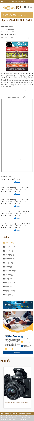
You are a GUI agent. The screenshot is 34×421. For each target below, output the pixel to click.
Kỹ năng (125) (8, 267)
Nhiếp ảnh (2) (9, 283)
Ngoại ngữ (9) (9, 291)
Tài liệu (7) (7, 279)
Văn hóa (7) (8, 275)
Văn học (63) (8, 255)
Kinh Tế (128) (8, 243)
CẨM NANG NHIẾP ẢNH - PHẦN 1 (15, 16)
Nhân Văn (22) (9, 259)
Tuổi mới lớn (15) (10, 271)
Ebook (15, 14)
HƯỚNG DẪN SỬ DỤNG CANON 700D (15, 403)
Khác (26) (7, 287)
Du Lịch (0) (8, 263)
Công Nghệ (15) (9, 247)
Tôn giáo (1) (8, 295)
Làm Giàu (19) (9, 251)
